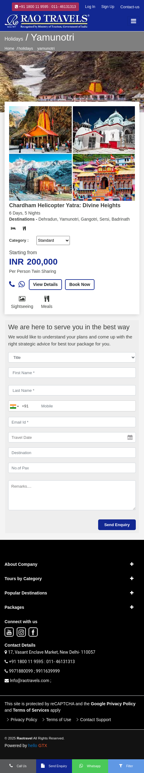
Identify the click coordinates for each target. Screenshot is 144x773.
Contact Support (95, 719)
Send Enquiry (54, 766)
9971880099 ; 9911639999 (32, 671)
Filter (126, 766)
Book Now (79, 284)
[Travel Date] (72, 437)
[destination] (72, 452)
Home (9, 48)
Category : (19, 240)
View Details (45, 284)
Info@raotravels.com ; (28, 680)
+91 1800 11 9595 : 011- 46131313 (45, 7)
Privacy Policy (24, 719)
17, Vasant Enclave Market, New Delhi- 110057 (50, 652)
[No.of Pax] (72, 468)
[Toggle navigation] (133, 21)
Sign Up (107, 7)
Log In (90, 7)
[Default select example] (53, 240)
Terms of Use (58, 719)
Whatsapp (90, 766)
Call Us (17, 766)
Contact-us (129, 7)
